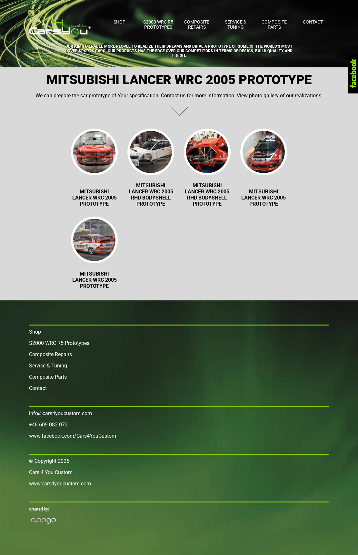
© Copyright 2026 (49, 461)
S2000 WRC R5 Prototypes (158, 24)
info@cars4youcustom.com (60, 413)
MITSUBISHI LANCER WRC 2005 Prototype (263, 198)
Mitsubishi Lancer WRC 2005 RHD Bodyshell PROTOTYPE (151, 194)
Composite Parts (274, 24)
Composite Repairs (196, 24)
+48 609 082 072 (48, 425)
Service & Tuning (235, 24)
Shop (119, 21)
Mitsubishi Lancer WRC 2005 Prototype (94, 198)
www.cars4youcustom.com (60, 484)
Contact (313, 21)
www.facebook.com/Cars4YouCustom (72, 436)
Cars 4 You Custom (51, 472)
